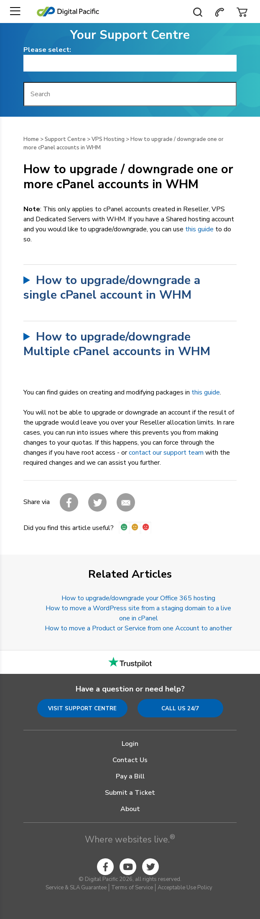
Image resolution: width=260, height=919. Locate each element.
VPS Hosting (108, 139)
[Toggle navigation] (15, 11)
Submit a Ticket (130, 792)
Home (31, 139)
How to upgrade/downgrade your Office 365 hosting (138, 598)
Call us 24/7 (180, 708)
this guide (199, 229)
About (130, 809)
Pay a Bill (130, 776)
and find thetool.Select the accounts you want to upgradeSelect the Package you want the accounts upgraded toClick (130, 344)
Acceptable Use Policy (185, 887)
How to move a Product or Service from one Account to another (138, 628)
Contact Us (130, 760)
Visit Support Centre (82, 708)
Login (130, 743)
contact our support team (166, 452)
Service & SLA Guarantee (76, 887)
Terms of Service (132, 887)
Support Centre (65, 139)
